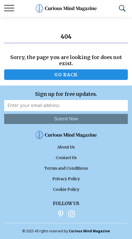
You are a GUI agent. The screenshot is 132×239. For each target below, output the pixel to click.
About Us (66, 147)
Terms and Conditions (66, 168)
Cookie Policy (66, 189)
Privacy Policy (66, 178)
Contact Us (66, 157)
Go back (66, 74)
